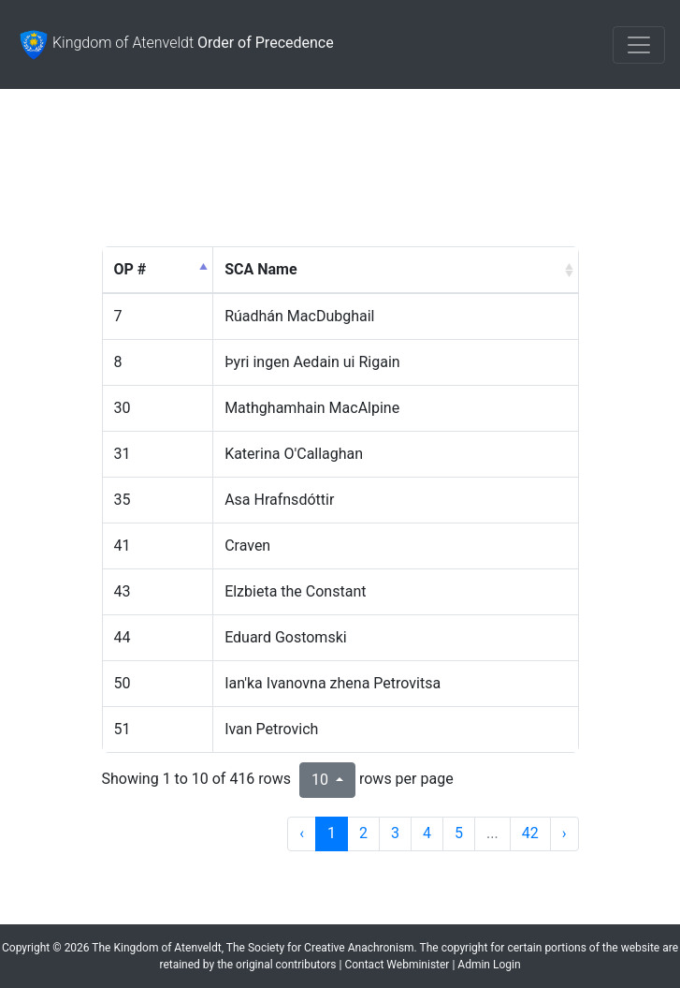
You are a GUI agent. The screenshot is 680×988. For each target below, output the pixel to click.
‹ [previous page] (301, 833)
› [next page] (564, 833)
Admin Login (488, 964)
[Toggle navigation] (639, 45)
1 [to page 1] (331, 833)
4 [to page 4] (427, 833)
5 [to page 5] (459, 833)
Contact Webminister (396, 964)
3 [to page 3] (395, 833)
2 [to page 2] (363, 833)
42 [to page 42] (530, 833)
